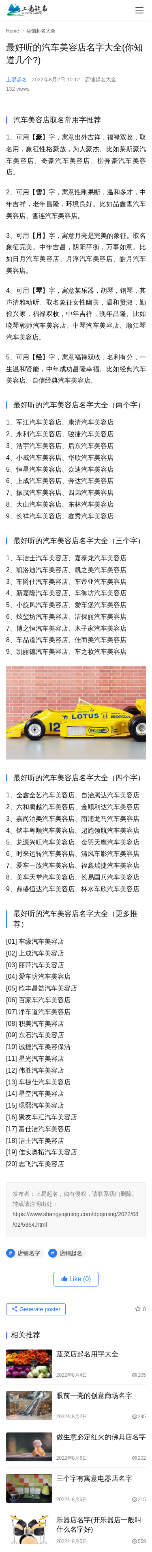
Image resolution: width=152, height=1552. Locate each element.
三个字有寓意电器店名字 (94, 1478)
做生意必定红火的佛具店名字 (101, 1437)
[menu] (139, 10)
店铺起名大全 (100, 79)
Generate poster (35, 1309)
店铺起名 (71, 1253)
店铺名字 (28, 1253)
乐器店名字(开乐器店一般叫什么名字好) (98, 1524)
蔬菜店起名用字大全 (87, 1354)
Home (12, 31)
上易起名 (16, 79)
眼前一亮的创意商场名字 (94, 1396)
